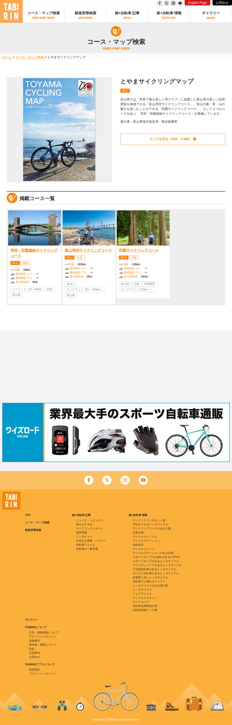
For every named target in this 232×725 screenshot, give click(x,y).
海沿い (71, 283)
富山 (125, 90)
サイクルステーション (146, 540)
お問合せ (222, 3)
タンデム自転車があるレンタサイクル (156, 573)
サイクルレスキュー (145, 597)
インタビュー (84, 536)
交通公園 (138, 532)
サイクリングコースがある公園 (152, 528)
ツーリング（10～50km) (27, 289)
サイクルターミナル (145, 536)
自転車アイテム (85, 544)
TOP (27, 515)
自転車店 (138, 544)
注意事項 (34, 652)
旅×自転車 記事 (127, 13)
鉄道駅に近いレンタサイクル (150, 577)
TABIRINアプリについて (40, 664)
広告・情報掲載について (44, 632)
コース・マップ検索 (43, 13)
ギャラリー (211, 13)
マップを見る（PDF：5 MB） (170, 139)
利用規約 (34, 669)
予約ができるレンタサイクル (150, 524)
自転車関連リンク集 (145, 610)
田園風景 (149, 283)
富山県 (16, 295)
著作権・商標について (42, 644)
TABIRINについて (36, 627)
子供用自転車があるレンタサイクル (154, 569)
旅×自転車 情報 (169, 13)
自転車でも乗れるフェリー (149, 581)
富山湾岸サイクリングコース (88, 250)
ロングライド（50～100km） (84, 289)
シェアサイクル (142, 593)
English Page (197, 3)
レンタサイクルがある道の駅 (150, 585)
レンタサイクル (142, 589)
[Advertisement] (116, 366)
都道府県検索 (85, 13)
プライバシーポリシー (42, 636)
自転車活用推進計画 (145, 606)
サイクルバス (141, 601)
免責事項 (34, 640)
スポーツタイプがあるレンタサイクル (156, 561)
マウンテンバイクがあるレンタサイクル (157, 565)
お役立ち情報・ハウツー (91, 540)
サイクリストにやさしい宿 (149, 520)
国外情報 (81, 532)
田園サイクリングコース (139, 250)
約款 (31, 648)
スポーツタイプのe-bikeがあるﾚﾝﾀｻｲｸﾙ (156, 557)
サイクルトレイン (144, 548)
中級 (79, 257)
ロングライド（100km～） (137, 289)
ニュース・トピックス (89, 520)
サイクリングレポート (89, 528)
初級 (25, 263)
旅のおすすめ (84, 524)
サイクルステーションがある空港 (153, 553)
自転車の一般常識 (87, 548)
